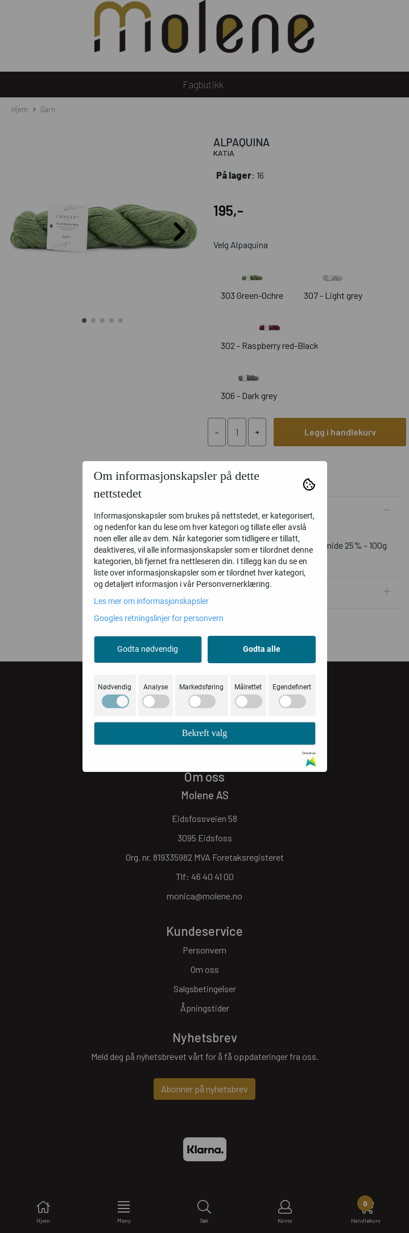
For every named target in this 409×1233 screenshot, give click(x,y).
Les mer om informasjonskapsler (151, 601)
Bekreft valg (205, 733)
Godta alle (261, 649)
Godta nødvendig (147, 649)
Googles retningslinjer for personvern (159, 618)
